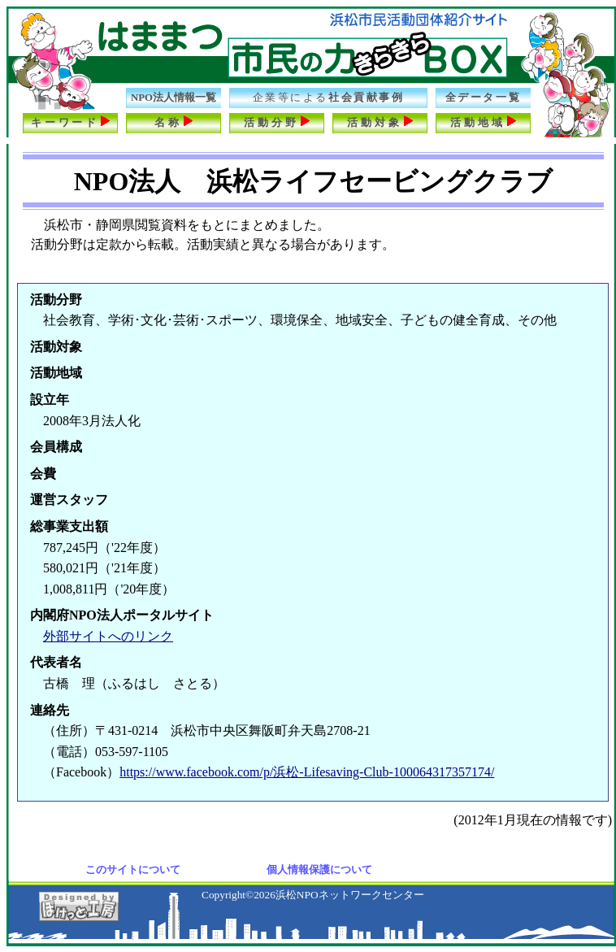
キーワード (71, 121)
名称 (173, 121)
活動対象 (380, 121)
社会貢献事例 (329, 97)
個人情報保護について (319, 869)
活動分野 (277, 121)
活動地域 (483, 121)
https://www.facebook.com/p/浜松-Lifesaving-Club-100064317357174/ (306, 772)
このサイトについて (132, 869)
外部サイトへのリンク (108, 636)
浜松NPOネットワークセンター (349, 895)
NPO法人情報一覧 (173, 97)
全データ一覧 (483, 97)
